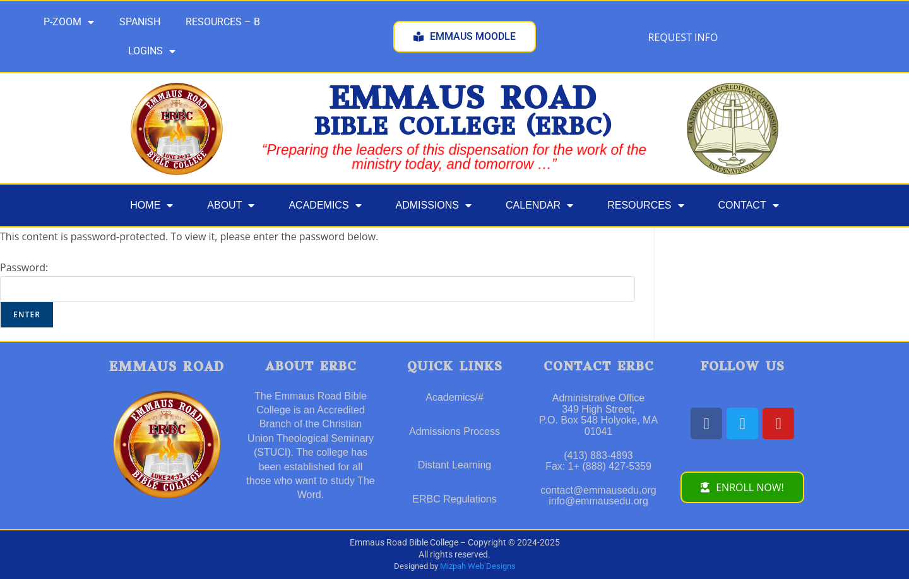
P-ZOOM (69, 22)
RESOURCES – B (223, 22)
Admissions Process (454, 431)
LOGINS (151, 51)
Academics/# (454, 397)
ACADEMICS (324, 205)
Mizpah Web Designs (478, 566)
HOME (151, 205)
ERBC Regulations (454, 499)
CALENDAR (539, 205)
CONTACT (748, 205)
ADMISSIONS (434, 205)
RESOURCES (645, 205)
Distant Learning (455, 465)
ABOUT (230, 205)
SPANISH (139, 22)
